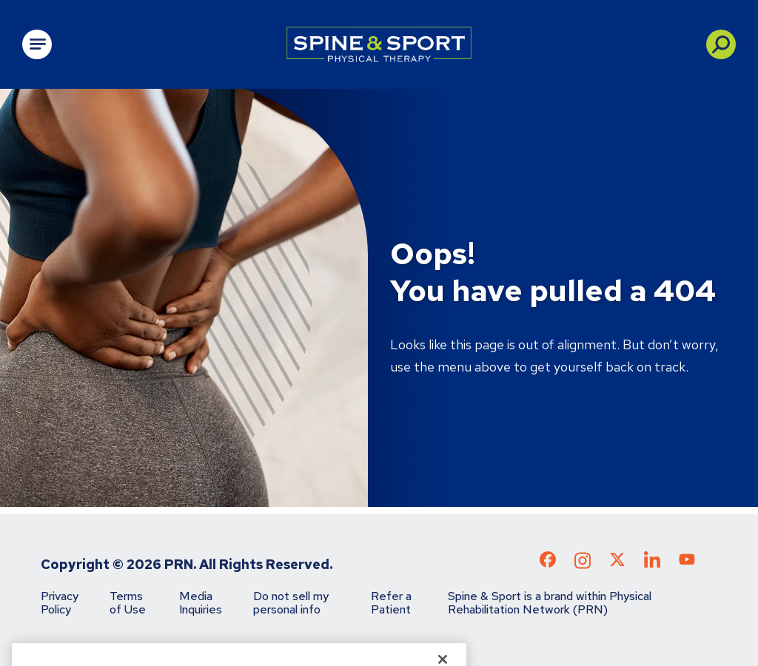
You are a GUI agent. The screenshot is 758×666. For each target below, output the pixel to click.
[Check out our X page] (617, 562)
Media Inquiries (200, 602)
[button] (721, 44)
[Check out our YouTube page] (687, 561)
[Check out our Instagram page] (582, 564)
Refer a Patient (391, 602)
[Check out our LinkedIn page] (652, 564)
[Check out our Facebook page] (548, 562)
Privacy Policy (59, 602)
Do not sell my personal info (291, 602)
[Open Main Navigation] (37, 44)
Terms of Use (128, 602)
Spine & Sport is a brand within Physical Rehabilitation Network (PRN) (549, 602)
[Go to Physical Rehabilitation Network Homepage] (379, 44)
